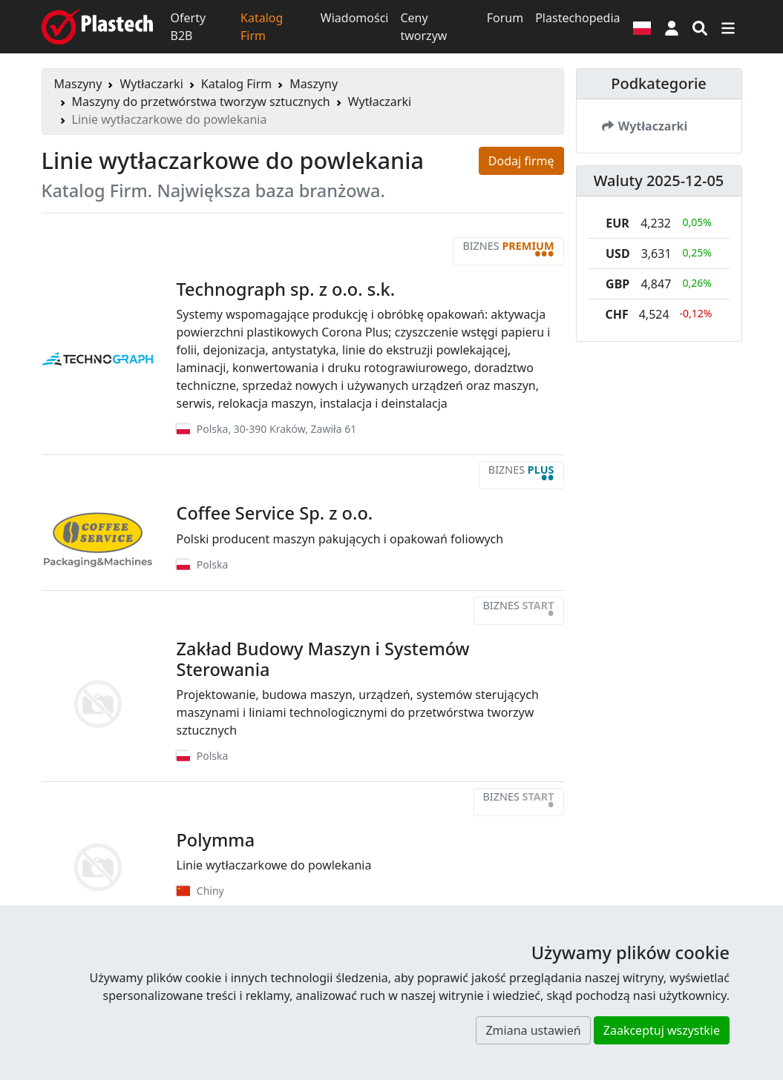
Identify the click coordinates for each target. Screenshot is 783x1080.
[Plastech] (97, 26)
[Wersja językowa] (642, 27)
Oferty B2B (188, 27)
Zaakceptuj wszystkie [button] (661, 1030)
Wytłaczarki (151, 84)
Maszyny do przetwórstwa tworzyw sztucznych (201, 101)
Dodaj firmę (521, 161)
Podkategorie (659, 83)
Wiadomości (355, 18)
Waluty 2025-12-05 (659, 180)
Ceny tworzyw (423, 27)
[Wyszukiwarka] (700, 27)
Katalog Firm (261, 27)
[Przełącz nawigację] (728, 27)
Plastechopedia (577, 18)
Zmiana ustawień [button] (532, 1030)
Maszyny (78, 84)
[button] (672, 27)
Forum (505, 18)
